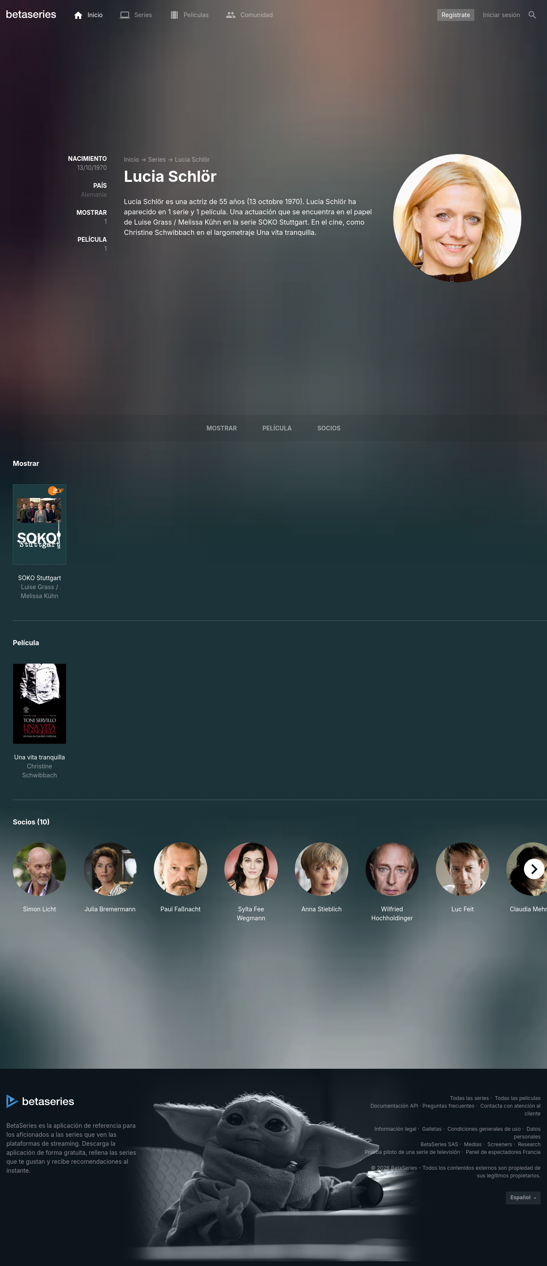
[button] (39, 882)
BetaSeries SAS (439, 1144)
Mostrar (221, 428)
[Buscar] (532, 15)
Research (529, 1144)
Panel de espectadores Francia (503, 1152)
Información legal (395, 1129)
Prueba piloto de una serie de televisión (412, 1152)
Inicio (131, 159)
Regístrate (455, 14)
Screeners (500, 1144)
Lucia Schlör (192, 159)
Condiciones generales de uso (484, 1129)
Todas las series (469, 1098)
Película (276, 428)
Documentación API (394, 1106)
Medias (473, 1144)
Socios (329, 428)
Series (157, 159)
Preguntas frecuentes (449, 1106)
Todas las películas (518, 1098)
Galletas (432, 1129)
